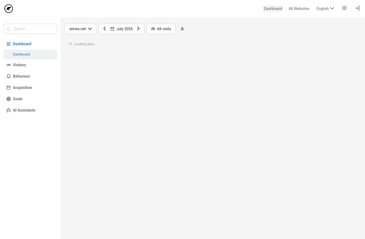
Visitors (16, 65)
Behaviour (18, 76)
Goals (14, 99)
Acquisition (19, 87)
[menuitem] (273, 8)
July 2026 (121, 29)
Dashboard (18, 44)
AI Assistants (20, 110)
